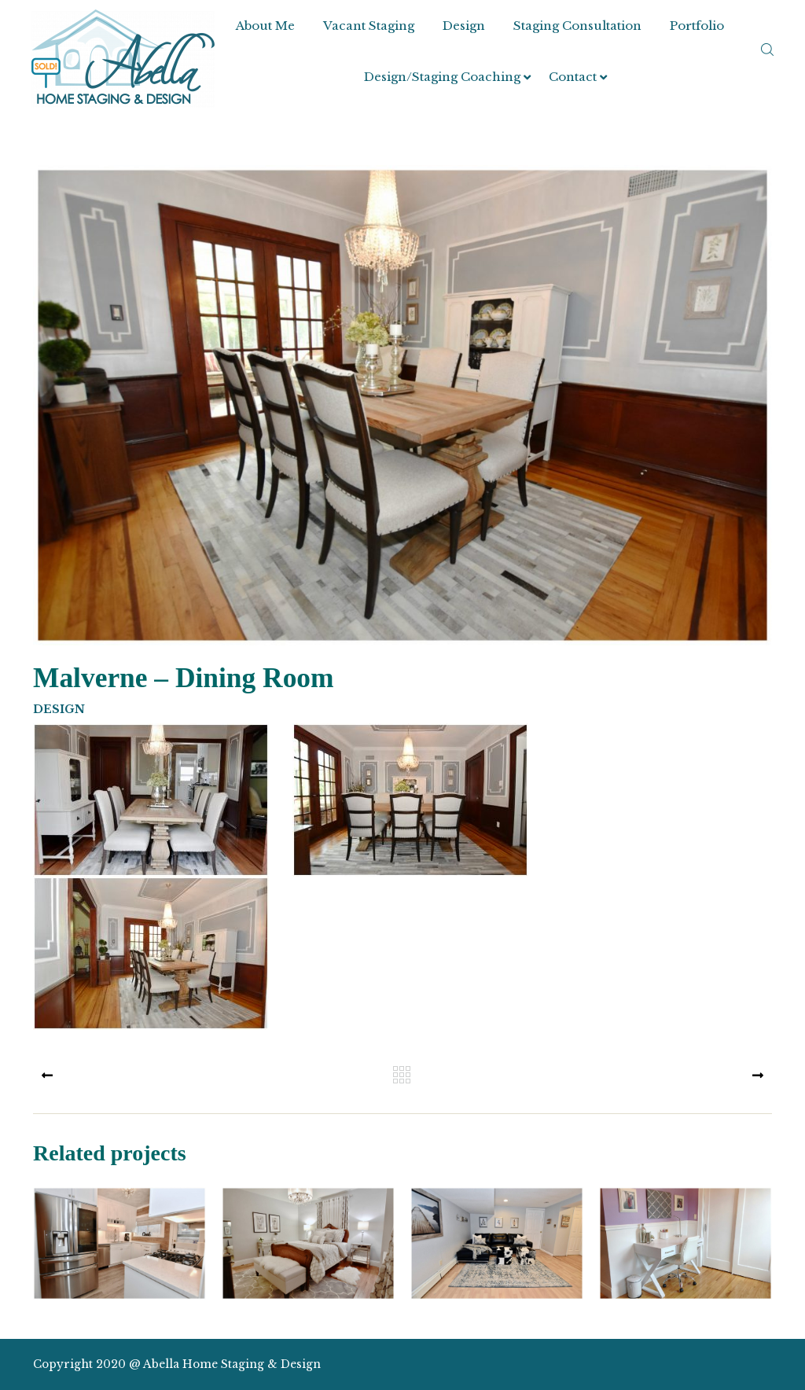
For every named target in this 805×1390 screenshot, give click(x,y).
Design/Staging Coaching (442, 76)
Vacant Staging (368, 25)
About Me (265, 25)
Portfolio (697, 25)
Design (464, 25)
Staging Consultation (577, 25)
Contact (573, 76)
